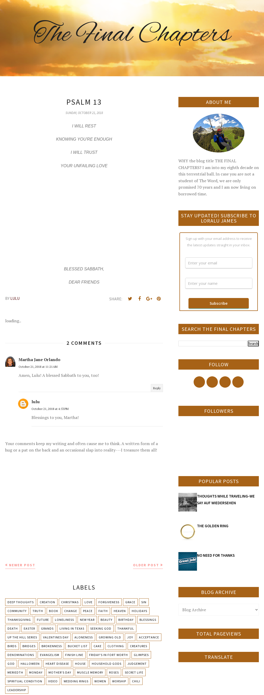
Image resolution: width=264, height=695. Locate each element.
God (11, 664)
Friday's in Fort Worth (108, 655)
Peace (88, 611)
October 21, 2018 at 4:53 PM (50, 409)
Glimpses (141, 655)
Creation (47, 602)
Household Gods (106, 664)
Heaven (120, 611)
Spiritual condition (24, 681)
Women (100, 681)
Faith (103, 611)
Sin (143, 602)
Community (17, 611)
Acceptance (149, 637)
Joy (130, 637)
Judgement (137, 664)
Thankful (125, 628)
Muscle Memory (90, 672)
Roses (114, 672)
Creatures (138, 646)
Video (53, 681)
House (80, 664)
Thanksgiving (19, 620)
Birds (11, 646)
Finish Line (74, 655)
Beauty (106, 620)
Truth (37, 611)
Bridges (29, 646)
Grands (47, 628)
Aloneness (84, 637)
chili (136, 681)
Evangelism (49, 655)
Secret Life (134, 672)
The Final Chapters (132, 35)
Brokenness (52, 646)
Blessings (147, 620)
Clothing (116, 646)
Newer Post (22, 565)
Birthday (126, 620)
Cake (98, 646)
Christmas (70, 602)
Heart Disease (57, 664)
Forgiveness (108, 602)
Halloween (30, 664)
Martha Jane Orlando (39, 359)
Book (53, 611)
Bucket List (78, 646)
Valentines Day (56, 637)
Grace (130, 602)
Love (89, 602)
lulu (35, 401)
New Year (87, 620)
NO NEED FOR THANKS (216, 555)
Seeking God (100, 628)
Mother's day (59, 672)
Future (43, 620)
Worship (119, 681)
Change (70, 611)
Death (12, 628)
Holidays (139, 611)
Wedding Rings (76, 681)
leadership (16, 690)
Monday (36, 672)
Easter (29, 628)
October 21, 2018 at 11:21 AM (38, 367)
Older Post (146, 565)
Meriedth (15, 672)
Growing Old (110, 637)
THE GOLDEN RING (212, 525)
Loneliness (64, 620)
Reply (157, 388)
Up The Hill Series (22, 637)
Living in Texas (72, 628)
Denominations (20, 655)
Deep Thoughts (20, 602)
